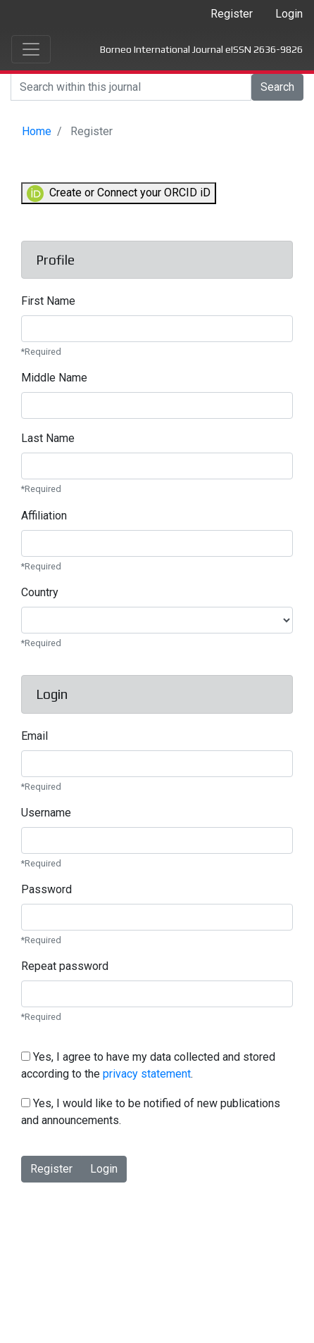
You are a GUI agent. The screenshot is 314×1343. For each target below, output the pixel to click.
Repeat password (64, 966)
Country (39, 592)
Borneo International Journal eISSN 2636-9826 (201, 49)
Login (289, 13)
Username (46, 812)
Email (34, 736)
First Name (48, 301)
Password (46, 889)
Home (36, 131)
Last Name (48, 438)
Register (232, 13)
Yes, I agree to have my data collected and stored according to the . (148, 1065)
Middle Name (54, 377)
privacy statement (147, 1073)
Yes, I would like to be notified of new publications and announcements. (150, 1112)
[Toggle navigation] (31, 49)
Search (277, 87)
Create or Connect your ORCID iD (119, 193)
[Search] (131, 87)
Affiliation (44, 515)
